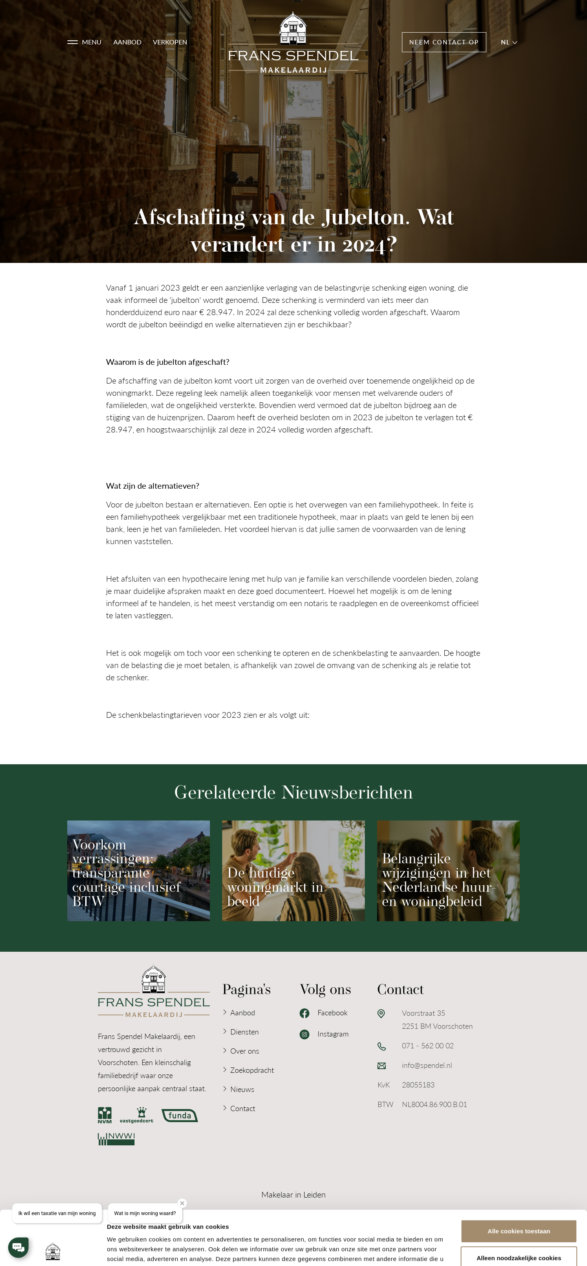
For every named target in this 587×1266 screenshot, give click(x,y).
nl (509, 41)
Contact (242, 1108)
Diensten (244, 1031)
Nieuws (242, 1089)
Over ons (244, 1050)
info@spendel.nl (427, 1065)
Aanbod (127, 41)
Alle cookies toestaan (519, 1180)
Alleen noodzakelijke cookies (519, 1206)
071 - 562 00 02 (428, 1045)
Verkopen (170, 41)
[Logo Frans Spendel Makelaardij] (293, 42)
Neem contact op (444, 41)
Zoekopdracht (252, 1070)
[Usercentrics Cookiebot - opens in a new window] (52, 1250)
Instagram (324, 1034)
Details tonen (126, 1249)
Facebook (324, 1013)
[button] (84, 42)
